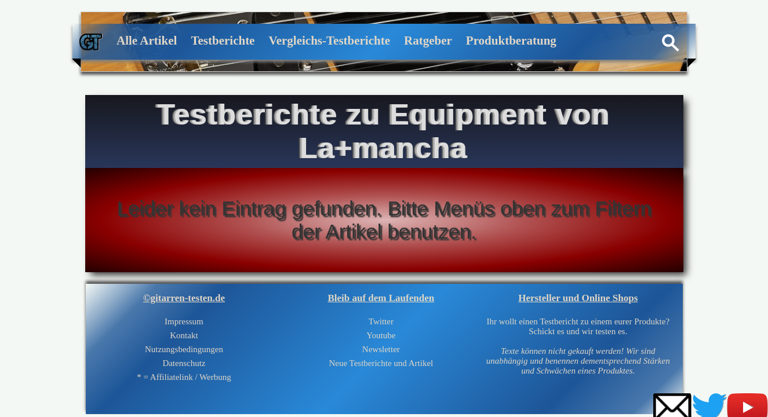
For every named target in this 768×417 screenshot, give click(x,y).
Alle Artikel (147, 40)
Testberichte (222, 40)
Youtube (380, 335)
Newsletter (381, 349)
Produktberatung (511, 40)
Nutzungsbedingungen (184, 349)
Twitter (381, 321)
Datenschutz (183, 363)
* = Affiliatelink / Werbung (184, 377)
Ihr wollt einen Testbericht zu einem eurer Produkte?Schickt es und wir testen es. (578, 346)
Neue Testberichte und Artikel (381, 363)
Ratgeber (428, 40)
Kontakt (184, 335)
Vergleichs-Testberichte (329, 40)
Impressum (184, 321)
